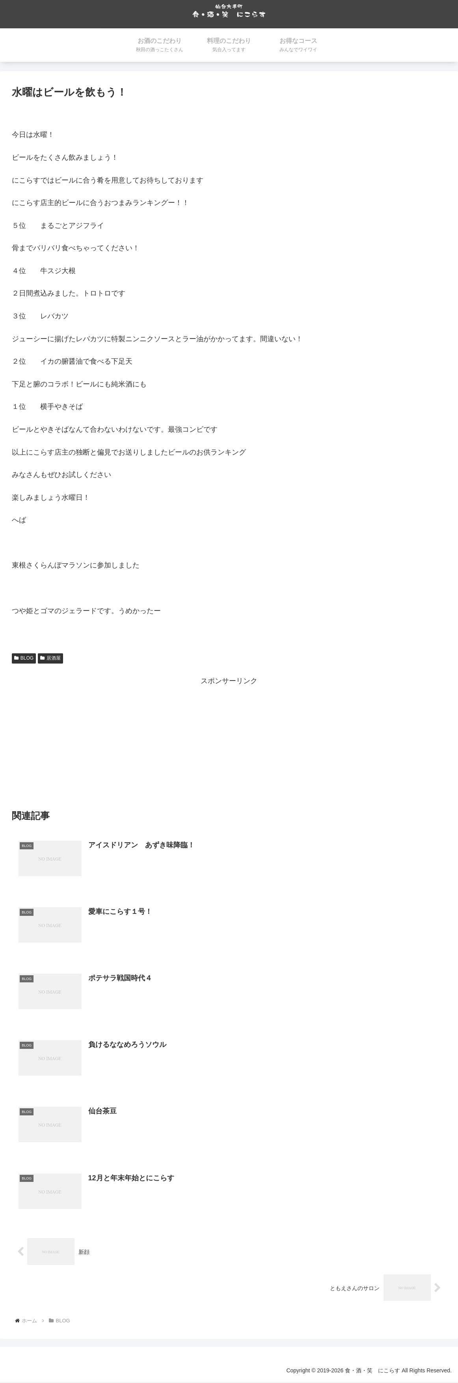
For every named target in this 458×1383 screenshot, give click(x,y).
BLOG (24, 658)
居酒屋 (50, 658)
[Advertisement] (229, 743)
